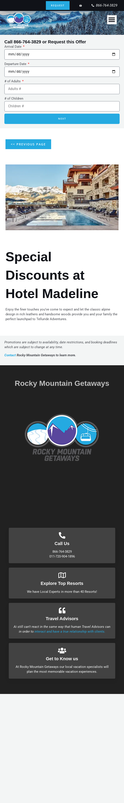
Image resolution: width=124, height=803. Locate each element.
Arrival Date (13, 47)
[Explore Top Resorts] (62, 575)
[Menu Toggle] (112, 19)
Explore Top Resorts (62, 583)
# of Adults (13, 81)
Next (62, 118)
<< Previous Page (28, 144)
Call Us (62, 543)
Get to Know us (62, 658)
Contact (10, 355)
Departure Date (15, 64)
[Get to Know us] (62, 650)
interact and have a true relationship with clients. (69, 632)
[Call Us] (62, 535)
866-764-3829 (27, 41)
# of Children (13, 99)
